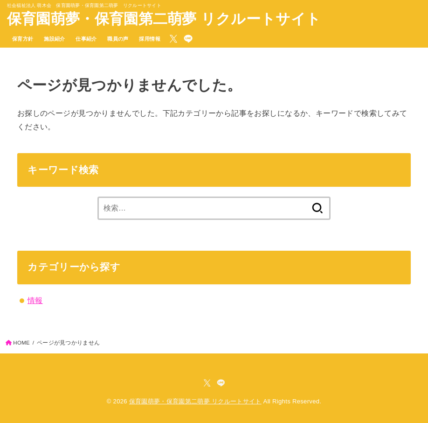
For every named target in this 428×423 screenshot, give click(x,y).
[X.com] (173, 39)
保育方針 (23, 39)
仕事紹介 (86, 39)
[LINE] (188, 39)
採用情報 (149, 39)
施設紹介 (54, 39)
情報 (35, 300)
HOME (21, 342)
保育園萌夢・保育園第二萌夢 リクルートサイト (164, 19)
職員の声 (118, 39)
